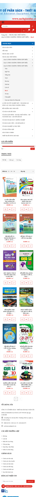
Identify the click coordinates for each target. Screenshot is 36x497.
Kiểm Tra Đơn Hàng (7, 449)
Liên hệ (4, 439)
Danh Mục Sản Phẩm (7, 447)
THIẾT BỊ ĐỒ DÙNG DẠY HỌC (10, 135)
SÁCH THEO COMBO (8, 132)
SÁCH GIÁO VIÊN (7, 47)
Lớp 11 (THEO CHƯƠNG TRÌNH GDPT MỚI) (15, 62)
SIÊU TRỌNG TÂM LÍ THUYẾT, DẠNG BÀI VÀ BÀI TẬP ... (9, 274)
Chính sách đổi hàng (7, 466)
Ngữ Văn (7, 71)
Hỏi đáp (4, 436)
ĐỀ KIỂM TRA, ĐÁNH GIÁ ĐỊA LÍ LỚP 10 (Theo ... (26, 274)
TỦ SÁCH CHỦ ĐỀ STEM (9, 111)
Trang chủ (4, 35)
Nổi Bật (4, 160)
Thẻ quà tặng (5, 444)
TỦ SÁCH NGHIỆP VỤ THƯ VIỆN (11, 126)
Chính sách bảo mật (7, 458)
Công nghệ (7, 97)
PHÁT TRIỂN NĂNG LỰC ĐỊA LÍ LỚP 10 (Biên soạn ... (26, 311)
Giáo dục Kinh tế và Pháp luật (12, 100)
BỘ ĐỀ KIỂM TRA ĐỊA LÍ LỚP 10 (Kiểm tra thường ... (26, 348)
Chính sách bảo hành (7, 464)
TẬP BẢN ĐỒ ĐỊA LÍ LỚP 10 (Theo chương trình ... (10, 348)
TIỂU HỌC (5, 50)
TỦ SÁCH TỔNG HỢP (8, 129)
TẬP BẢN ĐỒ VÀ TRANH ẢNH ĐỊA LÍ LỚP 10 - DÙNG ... (9, 238)
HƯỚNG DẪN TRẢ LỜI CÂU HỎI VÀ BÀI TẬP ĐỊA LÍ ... (9, 384)
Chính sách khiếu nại (7, 469)
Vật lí (6, 78)
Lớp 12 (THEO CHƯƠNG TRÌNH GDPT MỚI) (16, 59)
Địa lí (6, 90)
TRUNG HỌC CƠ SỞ (7, 54)
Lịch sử (7, 87)
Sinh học (7, 84)
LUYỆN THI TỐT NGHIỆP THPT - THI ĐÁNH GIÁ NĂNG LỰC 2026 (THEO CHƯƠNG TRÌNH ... (15, 104)
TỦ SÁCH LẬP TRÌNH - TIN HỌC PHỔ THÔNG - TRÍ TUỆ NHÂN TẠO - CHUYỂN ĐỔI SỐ (16, 116)
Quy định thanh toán (7, 472)
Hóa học (7, 81)
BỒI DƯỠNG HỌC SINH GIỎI (10, 108)
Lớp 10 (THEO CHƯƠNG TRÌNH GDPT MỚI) (15, 37)
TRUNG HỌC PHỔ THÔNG (17, 35)
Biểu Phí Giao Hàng (7, 441)
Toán (6, 68)
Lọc (32, 148)
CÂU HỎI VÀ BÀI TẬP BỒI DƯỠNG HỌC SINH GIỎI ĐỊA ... (26, 384)
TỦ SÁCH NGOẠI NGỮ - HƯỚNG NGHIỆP (13, 120)
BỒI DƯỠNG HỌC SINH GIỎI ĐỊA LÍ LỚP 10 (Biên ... (9, 311)
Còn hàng (18, 160)
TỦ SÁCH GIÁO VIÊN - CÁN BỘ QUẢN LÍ (13, 123)
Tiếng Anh (7, 75)
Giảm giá (11, 160)
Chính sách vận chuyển (8, 461)
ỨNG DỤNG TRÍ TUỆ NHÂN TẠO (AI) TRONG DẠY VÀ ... (26, 201)
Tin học (7, 93)
